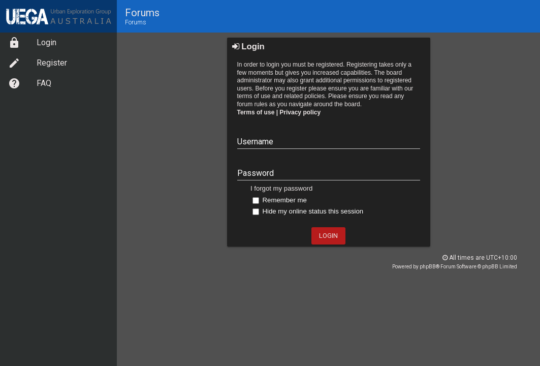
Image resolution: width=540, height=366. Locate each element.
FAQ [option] (29, 83)
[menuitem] (58, 43)
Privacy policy (300, 112)
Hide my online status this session (307, 211)
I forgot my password (281, 188)
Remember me (279, 200)
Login (248, 46)
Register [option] (37, 63)
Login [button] (328, 235)
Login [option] (32, 43)
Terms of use (256, 112)
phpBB (428, 266)
